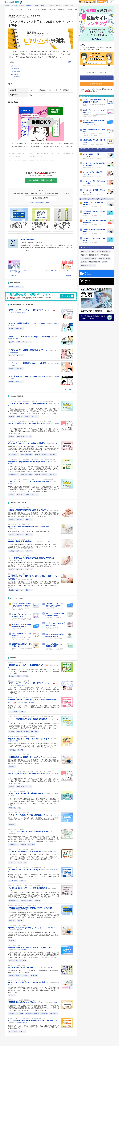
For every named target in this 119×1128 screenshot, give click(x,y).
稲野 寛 (56, 815)
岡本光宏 (10, 463)
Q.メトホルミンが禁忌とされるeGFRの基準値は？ (28, 982)
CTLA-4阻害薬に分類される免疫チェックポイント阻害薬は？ (32, 1020)
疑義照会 (19, 416)
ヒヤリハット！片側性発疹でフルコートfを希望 (27, 363)
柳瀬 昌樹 (53, 757)
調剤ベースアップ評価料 (16, 1013)
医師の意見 (12, 750)
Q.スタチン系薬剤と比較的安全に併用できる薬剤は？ (29, 527)
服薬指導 (69, 9)
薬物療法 (20, 920)
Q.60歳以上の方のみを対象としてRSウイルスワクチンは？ (31, 928)
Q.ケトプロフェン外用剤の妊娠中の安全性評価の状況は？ (31, 558)
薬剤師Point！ (16, 77)
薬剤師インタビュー (15, 960)
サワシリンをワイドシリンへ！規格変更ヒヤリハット (29, 310)
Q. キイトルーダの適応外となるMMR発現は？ (26, 815)
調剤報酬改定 (54, 1013)
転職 (19, 808)
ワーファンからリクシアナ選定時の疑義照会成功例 (28, 481)
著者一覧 (36, 9)
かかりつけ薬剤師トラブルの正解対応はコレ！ (27, 423)
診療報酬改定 (61, 9)
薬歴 (76, 9)
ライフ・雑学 (13, 711)
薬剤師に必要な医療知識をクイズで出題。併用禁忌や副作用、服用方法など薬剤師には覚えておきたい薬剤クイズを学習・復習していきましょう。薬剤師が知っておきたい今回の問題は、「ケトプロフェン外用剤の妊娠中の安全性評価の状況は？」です (33, 564)
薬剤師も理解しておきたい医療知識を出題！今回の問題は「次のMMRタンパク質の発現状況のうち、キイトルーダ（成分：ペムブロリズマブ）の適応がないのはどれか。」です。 (33, 819)
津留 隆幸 (54, 1002)
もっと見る (69, 389)
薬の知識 (15, 74)
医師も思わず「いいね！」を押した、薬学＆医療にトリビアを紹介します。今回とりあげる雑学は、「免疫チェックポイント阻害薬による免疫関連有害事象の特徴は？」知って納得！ (33, 707)
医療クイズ (52, 9)
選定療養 (44, 9)
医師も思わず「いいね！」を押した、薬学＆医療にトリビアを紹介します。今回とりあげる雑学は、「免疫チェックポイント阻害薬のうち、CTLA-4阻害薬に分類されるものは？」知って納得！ (33, 1026)
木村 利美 (47, 541)
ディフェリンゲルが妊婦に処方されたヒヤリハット (28, 350)
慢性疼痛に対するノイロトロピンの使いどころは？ (28, 739)
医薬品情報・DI (13, 454)
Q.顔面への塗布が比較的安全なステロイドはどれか (29, 510)
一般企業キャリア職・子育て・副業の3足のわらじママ (30, 948)
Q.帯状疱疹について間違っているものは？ (25, 757)
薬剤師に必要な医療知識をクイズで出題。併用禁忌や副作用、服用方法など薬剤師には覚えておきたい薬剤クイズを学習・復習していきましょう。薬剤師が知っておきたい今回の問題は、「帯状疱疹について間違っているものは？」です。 (33, 761)
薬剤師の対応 (16, 71)
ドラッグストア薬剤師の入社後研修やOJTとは (27, 793)
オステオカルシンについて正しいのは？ (24, 870)
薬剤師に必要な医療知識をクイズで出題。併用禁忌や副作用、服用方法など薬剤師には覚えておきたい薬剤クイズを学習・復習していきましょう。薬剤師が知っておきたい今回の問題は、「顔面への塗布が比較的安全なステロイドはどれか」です (33, 514)
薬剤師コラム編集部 (20, 312)
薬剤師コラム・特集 (19, 5)
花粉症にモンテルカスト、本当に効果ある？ (26, 665)
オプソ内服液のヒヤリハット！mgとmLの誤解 (27, 376)
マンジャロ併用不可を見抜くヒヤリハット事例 (27, 323)
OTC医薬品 (34, 975)
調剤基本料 (44, 1013)
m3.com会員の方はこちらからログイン (40, 202)
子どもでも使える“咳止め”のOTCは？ (23, 967)
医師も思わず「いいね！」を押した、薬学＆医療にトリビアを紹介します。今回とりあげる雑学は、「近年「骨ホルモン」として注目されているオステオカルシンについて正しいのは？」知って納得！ (33, 876)
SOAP (20, 862)
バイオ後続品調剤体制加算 (88, 258)
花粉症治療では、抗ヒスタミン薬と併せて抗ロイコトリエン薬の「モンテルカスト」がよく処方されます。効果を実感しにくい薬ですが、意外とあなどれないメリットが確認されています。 (33, 671)
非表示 (69, 62)
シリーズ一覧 (28, 9)
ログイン (111, 2)
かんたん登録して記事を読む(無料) (41, 180)
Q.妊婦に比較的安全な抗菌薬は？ (21, 541)
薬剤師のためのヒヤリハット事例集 (35, 5)
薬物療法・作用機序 (26, 454)
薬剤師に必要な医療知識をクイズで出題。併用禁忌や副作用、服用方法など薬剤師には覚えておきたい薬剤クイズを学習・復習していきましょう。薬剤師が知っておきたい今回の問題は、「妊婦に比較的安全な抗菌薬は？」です (33, 546)
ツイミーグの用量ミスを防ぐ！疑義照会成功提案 (28, 404)
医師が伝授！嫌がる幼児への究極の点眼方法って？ (28, 462)
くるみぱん (20, 833)
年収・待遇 (12, 808)
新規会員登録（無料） (41, 198)
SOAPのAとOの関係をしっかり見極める (24, 851)
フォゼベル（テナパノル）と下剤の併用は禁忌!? (28, 888)
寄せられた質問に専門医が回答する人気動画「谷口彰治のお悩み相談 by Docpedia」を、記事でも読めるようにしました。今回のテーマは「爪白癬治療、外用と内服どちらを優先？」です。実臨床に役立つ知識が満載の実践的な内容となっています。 (33, 745)
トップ (11, 9)
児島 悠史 (20, 560)
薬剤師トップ (8, 5)
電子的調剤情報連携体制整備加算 (90, 262)
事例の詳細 (15, 68)
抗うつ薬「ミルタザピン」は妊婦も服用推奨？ (27, 443)
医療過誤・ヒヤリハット (16, 286)
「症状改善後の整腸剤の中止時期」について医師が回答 (30, 908)
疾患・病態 (31, 844)
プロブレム (12, 862)
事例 (13, 66)
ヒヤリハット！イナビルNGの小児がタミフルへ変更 (29, 337)
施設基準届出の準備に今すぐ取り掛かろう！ (26, 1002)
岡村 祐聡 (53, 851)
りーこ (56, 443)
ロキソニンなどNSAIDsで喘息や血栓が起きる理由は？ (30, 832)
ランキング (19, 9)
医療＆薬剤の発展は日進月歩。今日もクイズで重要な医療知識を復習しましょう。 (32, 531)
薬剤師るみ (11, 483)
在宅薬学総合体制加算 (32, 1013)
